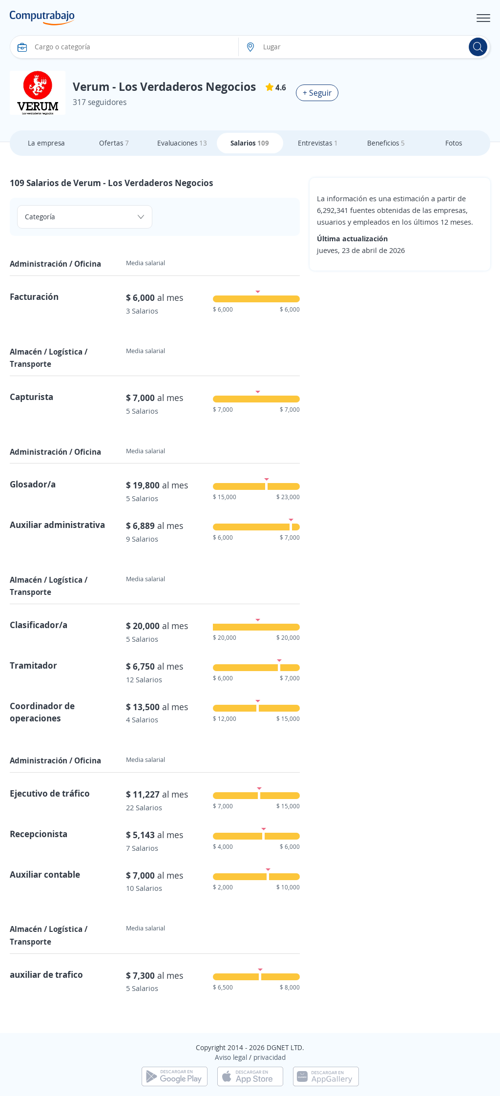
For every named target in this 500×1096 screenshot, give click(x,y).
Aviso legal (231, 1057)
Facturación (34, 296)
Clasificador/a (38, 625)
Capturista (31, 396)
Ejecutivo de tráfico (50, 793)
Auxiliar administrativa (57, 524)
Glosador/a (33, 484)
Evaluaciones (182, 143)
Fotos (453, 143)
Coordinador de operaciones (42, 712)
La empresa (46, 143)
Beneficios (386, 143)
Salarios (249, 143)
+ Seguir (317, 92)
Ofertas (114, 143)
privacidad (269, 1057)
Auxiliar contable (45, 874)
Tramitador (33, 665)
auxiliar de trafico (46, 974)
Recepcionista (38, 834)
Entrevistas (318, 143)
